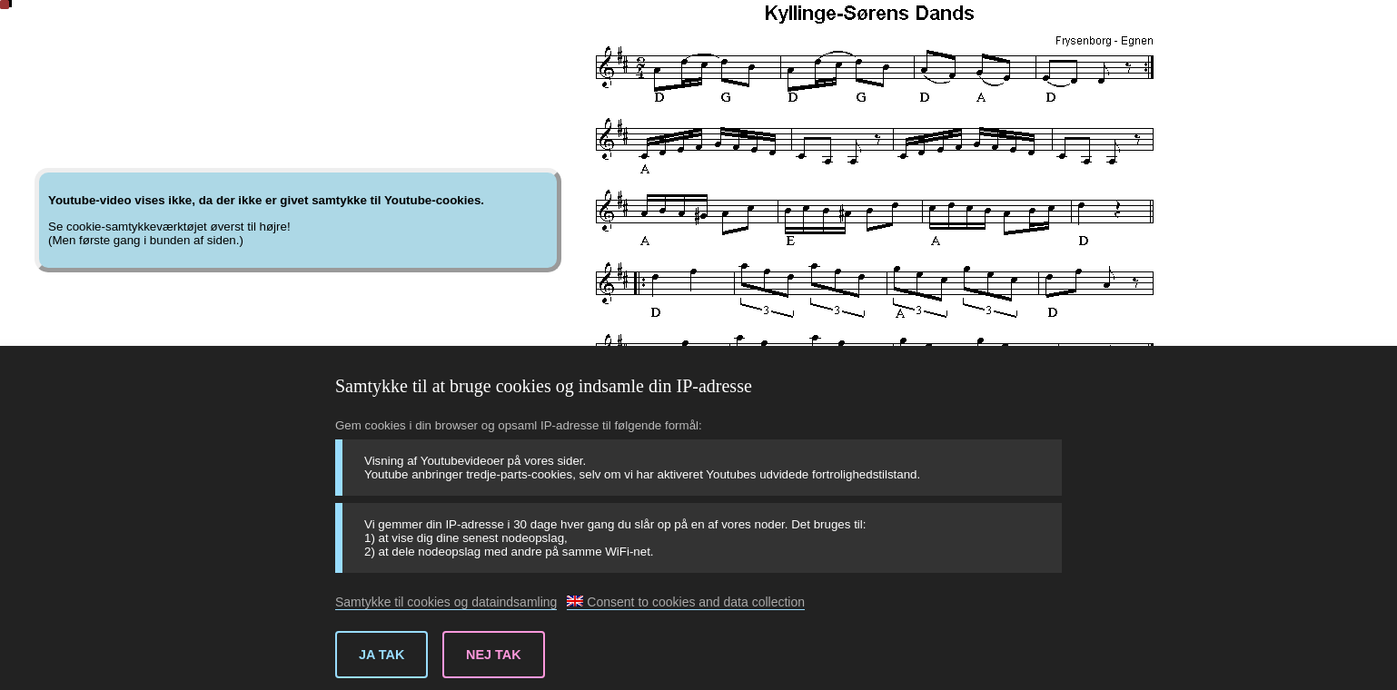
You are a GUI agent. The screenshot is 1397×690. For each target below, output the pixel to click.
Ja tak (381, 654)
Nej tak (493, 654)
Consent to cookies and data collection (686, 602)
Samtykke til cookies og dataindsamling (446, 602)
